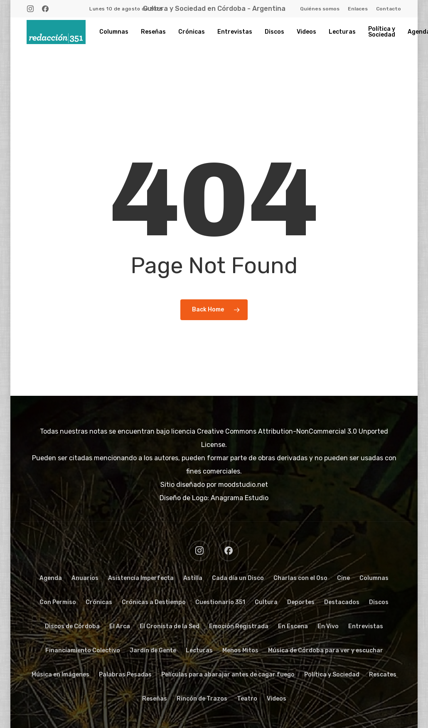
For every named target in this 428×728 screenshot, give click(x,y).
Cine (343, 578)
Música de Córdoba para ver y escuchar (325, 650)
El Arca (119, 626)
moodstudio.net (243, 485)
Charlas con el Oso (300, 578)
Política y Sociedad (331, 674)
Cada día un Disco (238, 578)
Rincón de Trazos (202, 698)
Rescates (382, 674)
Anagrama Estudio (239, 498)
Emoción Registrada (238, 626)
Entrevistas (365, 626)
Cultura (266, 602)
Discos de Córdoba (72, 626)
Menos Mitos (240, 650)
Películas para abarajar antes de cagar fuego (228, 674)
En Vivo (328, 626)
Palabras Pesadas (125, 674)
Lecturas (199, 650)
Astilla (192, 578)
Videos (276, 698)
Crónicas (99, 602)
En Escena (293, 626)
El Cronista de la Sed (169, 626)
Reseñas (154, 698)
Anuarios (84, 578)
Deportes (301, 602)
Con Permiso (57, 602)
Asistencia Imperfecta (141, 578)
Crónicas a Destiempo (154, 602)
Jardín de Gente (153, 650)
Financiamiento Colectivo (82, 650)
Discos (379, 602)
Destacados (341, 602)
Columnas (374, 578)
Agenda (50, 578)
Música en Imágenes (60, 674)
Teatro (247, 698)
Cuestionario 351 (220, 602)
